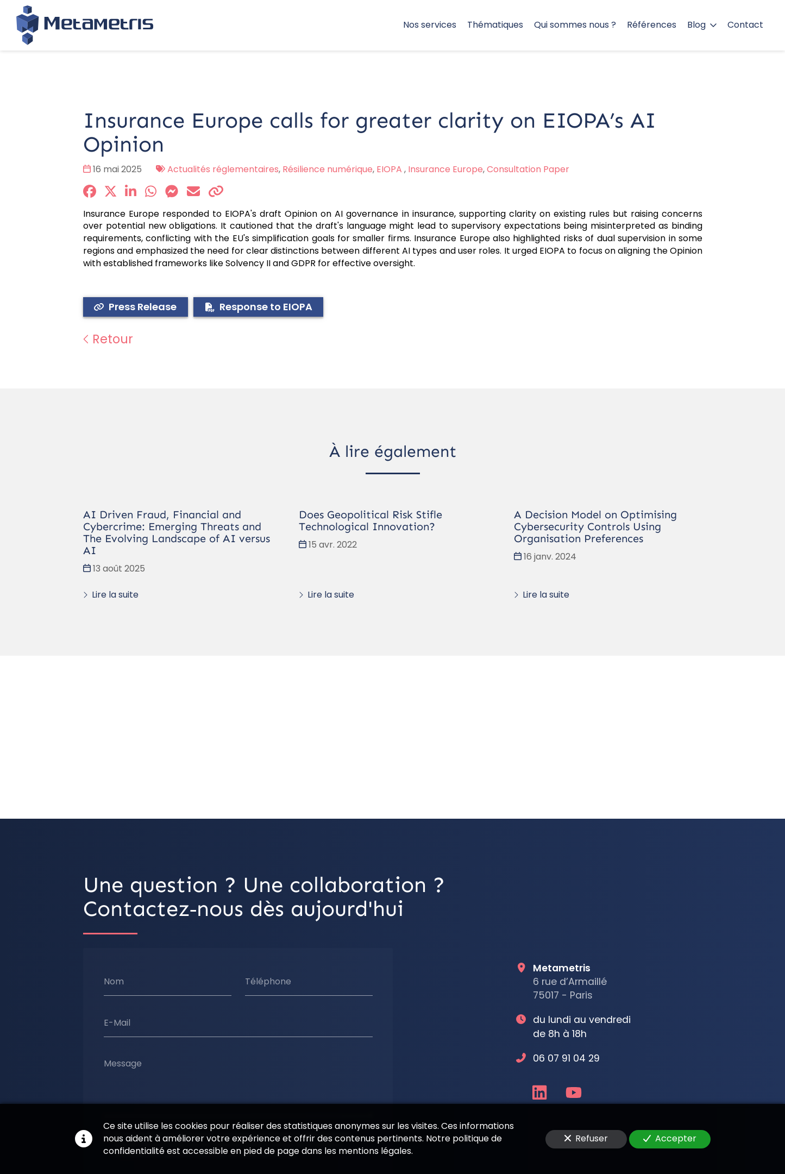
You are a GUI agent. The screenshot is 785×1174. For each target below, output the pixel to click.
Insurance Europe (445, 169)
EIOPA (390, 169)
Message (122, 1064)
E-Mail (116, 1022)
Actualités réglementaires (223, 169)
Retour (108, 339)
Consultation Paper (528, 169)
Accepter (669, 1138)
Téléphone (267, 982)
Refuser (586, 1138)
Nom (113, 982)
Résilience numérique (327, 169)
